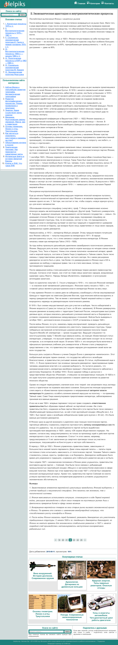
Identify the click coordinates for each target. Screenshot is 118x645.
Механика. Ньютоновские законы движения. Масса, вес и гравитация (15, 120)
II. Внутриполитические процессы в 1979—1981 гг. (14, 31)
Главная (81, 3)
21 (67, 540)
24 (78, 540)
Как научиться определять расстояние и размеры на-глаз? (15, 136)
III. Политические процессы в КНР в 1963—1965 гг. (15, 60)
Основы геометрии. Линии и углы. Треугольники (14, 128)
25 (81, 540)
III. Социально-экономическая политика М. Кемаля (14, 67)
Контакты (109, 3)
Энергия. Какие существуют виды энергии (13, 112)
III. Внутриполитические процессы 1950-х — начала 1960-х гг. (14, 52)
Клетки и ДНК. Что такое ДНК (13, 164)
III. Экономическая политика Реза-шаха (14, 73)
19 (59, 540)
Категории (95, 3)
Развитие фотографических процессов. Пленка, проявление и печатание (14, 103)
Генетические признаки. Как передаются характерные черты (14, 150)
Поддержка (101, 641)
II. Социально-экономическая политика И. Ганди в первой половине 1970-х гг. (15, 42)
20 (63, 540)
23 (74, 540)
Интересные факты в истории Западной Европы (14, 158)
